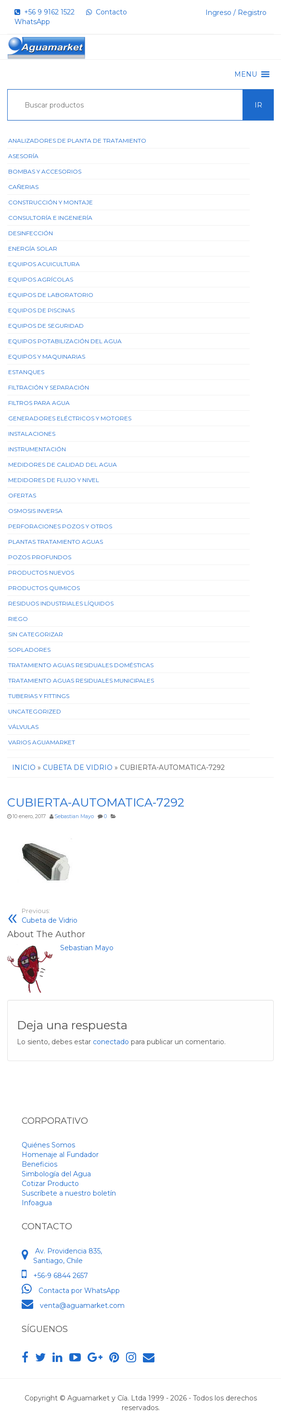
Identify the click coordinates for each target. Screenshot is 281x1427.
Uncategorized (34, 711)
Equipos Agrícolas (40, 279)
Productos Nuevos (41, 572)
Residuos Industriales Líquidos (61, 603)
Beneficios (39, 1164)
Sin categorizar (35, 634)
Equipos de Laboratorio (50, 294)
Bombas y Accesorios (44, 171)
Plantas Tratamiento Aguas (55, 541)
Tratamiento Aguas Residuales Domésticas (80, 665)
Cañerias (23, 186)
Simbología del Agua (56, 1174)
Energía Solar (32, 248)
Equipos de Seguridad (46, 325)
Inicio (24, 767)
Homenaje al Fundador (60, 1154)
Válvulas (23, 726)
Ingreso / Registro (236, 12)
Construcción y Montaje (50, 202)
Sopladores (29, 649)
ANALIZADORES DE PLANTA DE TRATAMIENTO (77, 140)
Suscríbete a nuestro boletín (69, 1193)
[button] (245, 74)
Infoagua (37, 1202)
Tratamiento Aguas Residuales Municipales (81, 680)
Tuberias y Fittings (38, 696)
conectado (111, 1041)
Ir (258, 105)
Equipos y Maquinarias (46, 356)
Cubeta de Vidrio (49, 916)
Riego (18, 618)
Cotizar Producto (50, 1183)
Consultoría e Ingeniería (50, 217)
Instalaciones (31, 433)
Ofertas (22, 495)
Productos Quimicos (44, 588)
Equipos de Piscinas (41, 310)
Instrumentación (37, 449)
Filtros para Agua (39, 402)
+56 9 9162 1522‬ (44, 12)
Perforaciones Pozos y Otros (60, 526)
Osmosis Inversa (35, 510)
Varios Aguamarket (41, 742)
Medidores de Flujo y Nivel (53, 480)
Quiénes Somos (48, 1145)
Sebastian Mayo (74, 816)
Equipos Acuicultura (44, 264)
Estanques (26, 372)
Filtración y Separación (48, 387)
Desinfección (30, 233)
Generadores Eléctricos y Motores (69, 418)
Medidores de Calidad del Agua (62, 464)
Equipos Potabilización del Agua (65, 341)
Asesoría (23, 156)
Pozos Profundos (39, 557)
